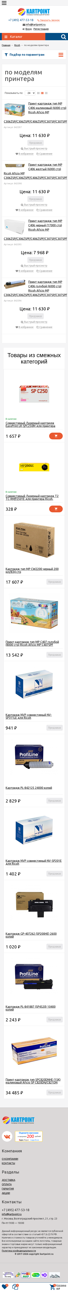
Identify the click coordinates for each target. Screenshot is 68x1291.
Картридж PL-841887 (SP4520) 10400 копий (30, 1008)
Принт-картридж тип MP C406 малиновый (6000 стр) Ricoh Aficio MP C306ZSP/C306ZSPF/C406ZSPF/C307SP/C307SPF (35, 112)
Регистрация (41, 28)
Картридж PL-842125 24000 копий (29, 787)
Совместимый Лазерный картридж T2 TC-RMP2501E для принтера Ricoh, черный (32, 498)
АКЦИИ (6, 1193)
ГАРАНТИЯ (8, 1188)
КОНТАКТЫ (8, 1163)
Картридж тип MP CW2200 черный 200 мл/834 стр (32, 570)
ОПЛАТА (7, 1184)
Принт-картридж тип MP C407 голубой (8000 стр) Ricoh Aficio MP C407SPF (32, 643)
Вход (29, 28)
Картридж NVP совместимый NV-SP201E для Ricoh (34, 862)
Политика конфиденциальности (19, 1251)
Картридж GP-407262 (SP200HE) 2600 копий (31, 935)
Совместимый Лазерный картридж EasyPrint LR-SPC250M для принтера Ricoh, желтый (30, 425)
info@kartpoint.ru (36, 24)
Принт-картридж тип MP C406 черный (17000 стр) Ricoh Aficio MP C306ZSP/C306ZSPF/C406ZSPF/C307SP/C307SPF (35, 229)
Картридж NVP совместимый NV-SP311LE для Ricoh (29, 716)
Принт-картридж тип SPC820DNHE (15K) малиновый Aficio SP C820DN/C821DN (33, 1081)
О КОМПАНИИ (10, 1158)
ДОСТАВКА (8, 1180)
